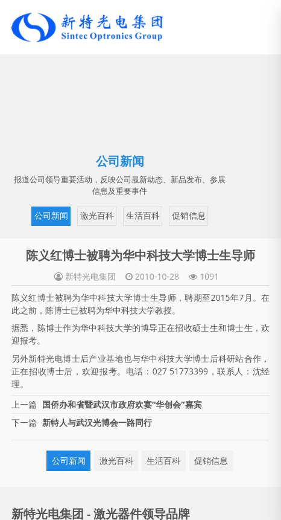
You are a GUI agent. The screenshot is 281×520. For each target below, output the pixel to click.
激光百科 (97, 215)
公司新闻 (51, 215)
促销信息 (189, 215)
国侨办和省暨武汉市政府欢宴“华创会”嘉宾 (121, 404)
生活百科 (143, 215)
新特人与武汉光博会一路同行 (97, 422)
